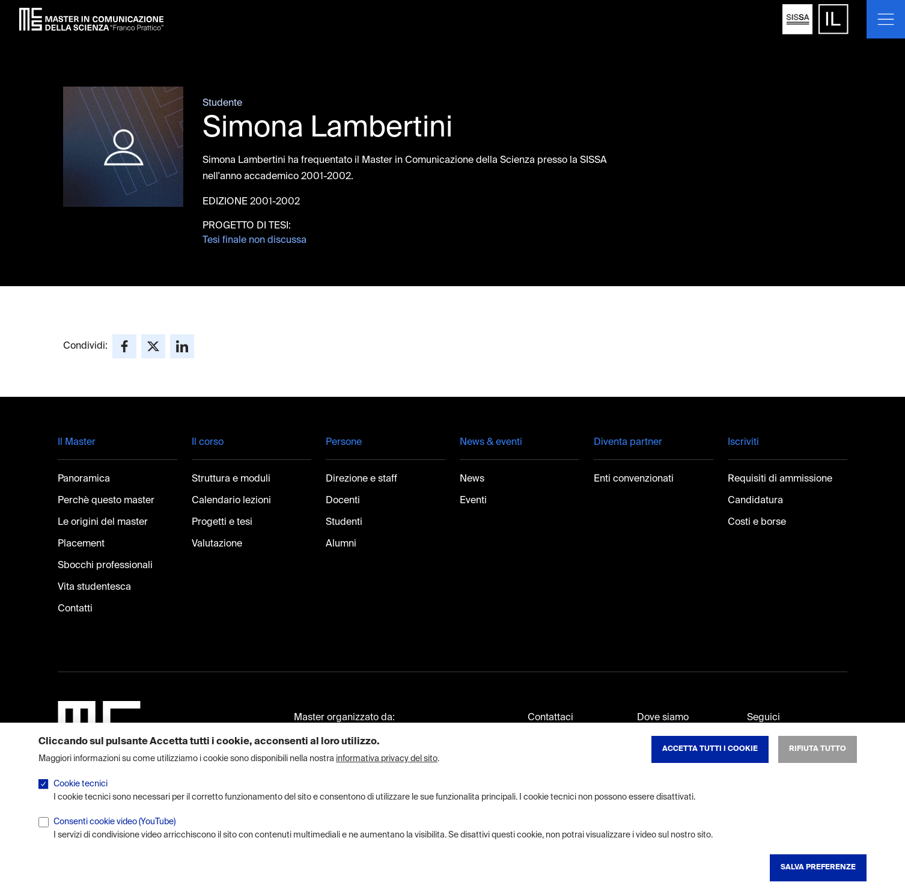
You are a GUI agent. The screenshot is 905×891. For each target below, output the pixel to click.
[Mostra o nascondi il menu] (886, 19)
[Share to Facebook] (124, 346)
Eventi (473, 501)
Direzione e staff (361, 479)
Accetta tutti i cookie (710, 761)
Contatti (75, 609)
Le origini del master (103, 522)
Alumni (341, 544)
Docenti (343, 501)
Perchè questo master (106, 501)
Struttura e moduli (231, 479)
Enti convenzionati (634, 479)
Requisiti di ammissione (780, 479)
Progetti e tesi (222, 522)
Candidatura (755, 501)
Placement (81, 544)
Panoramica (84, 479)
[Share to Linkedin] (182, 346)
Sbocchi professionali (105, 566)
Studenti (344, 522)
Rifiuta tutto (817, 761)
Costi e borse (757, 522)
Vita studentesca (94, 587)
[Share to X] (153, 346)
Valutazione (217, 544)
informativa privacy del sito (386, 771)
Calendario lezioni (231, 501)
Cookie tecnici (80, 796)
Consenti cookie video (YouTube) (114, 834)
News (472, 479)
